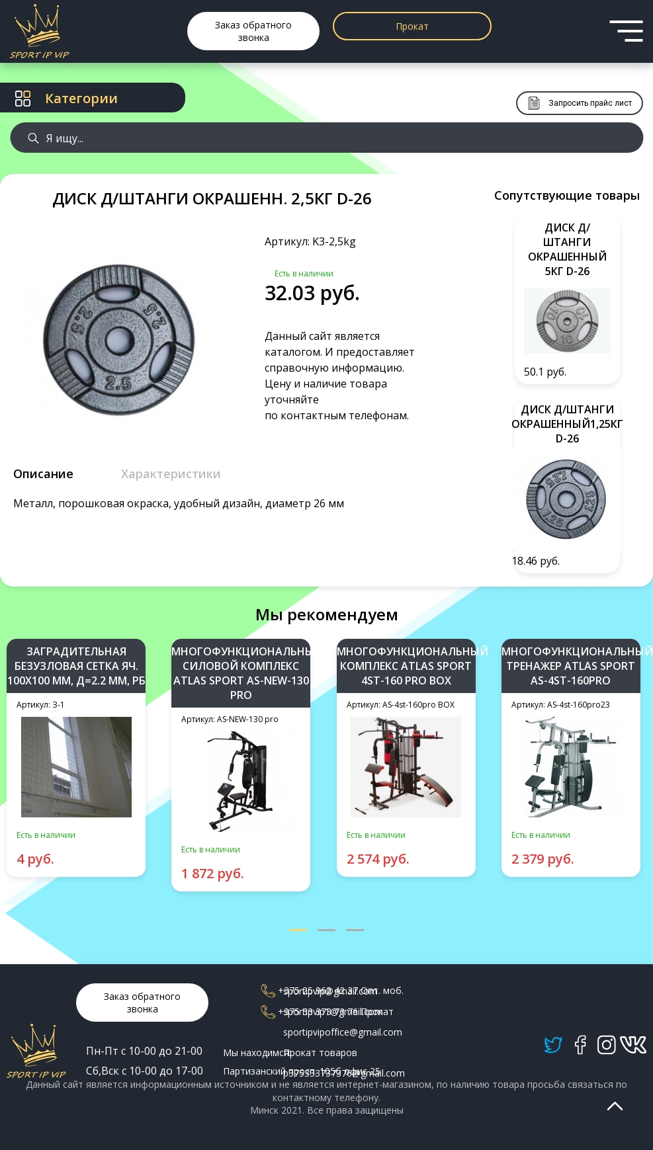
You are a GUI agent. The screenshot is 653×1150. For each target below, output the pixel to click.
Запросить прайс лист (579, 103)
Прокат (412, 26)
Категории (66, 98)
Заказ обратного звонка (253, 31)
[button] (298, 930)
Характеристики (171, 473)
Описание (43, 473)
